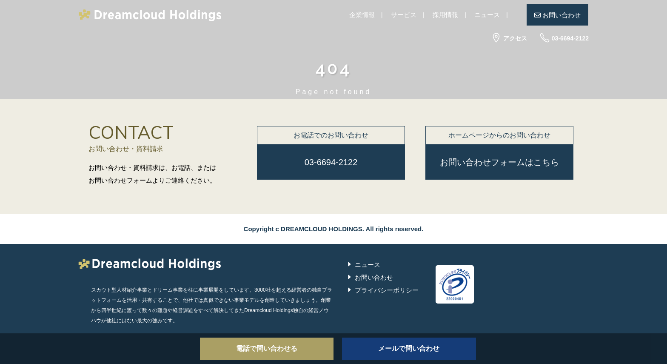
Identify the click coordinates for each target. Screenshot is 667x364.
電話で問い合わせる (266, 348)
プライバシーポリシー (387, 290)
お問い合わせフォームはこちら (499, 162)
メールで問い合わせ (408, 348)
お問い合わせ (557, 15)
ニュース (487, 14)
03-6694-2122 (564, 38)
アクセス (509, 38)
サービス (403, 14)
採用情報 (445, 14)
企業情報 (362, 14)
